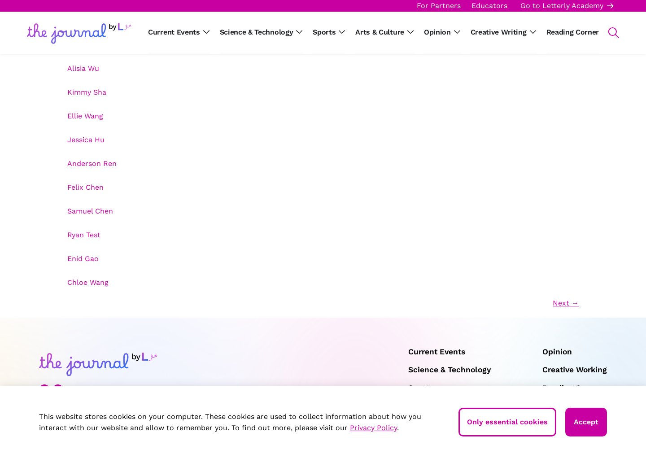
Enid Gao (83, 258)
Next (566, 303)
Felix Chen (85, 187)
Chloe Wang (88, 282)
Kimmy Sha (86, 92)
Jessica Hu (86, 139)
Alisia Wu (83, 68)
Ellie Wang (85, 116)
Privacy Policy (373, 427)
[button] (609, 32)
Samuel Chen (90, 211)
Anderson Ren (92, 163)
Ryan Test (83, 235)
